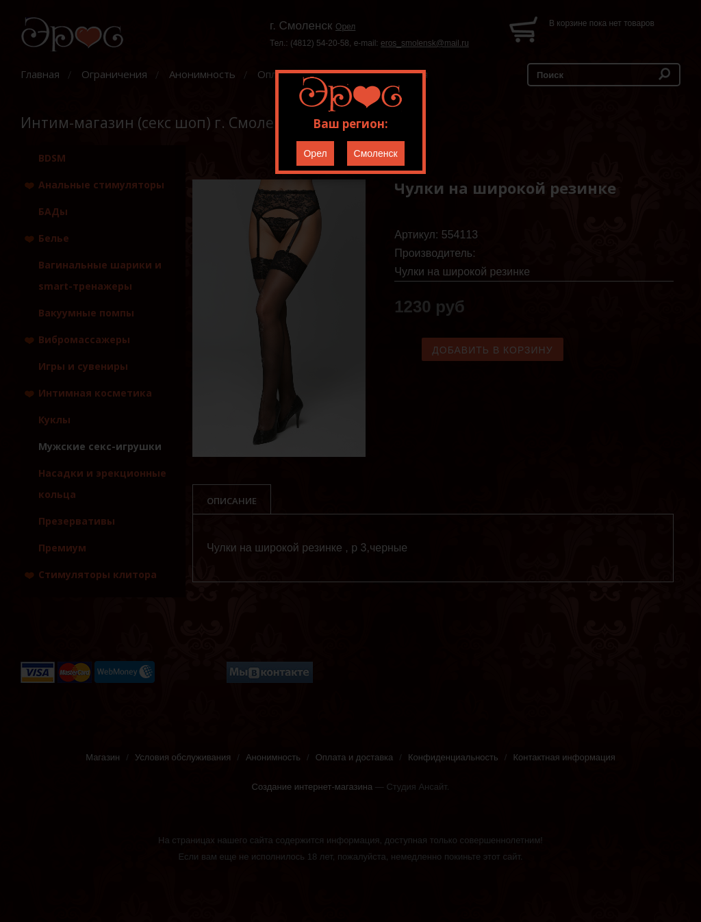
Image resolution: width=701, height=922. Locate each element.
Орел (315, 153)
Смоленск (376, 153)
